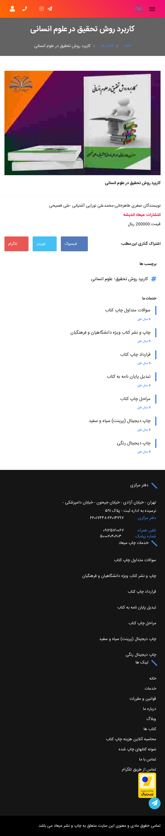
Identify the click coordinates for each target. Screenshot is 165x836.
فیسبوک (74, 244)
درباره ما (149, 709)
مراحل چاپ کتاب (135, 399)
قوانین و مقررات (142, 698)
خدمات (150, 688)
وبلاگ (151, 719)
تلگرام (16, 244)
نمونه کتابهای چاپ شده (137, 749)
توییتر (45, 244)
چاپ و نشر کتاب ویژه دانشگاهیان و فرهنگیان (110, 332)
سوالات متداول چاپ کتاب (127, 310)
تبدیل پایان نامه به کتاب (128, 376)
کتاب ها (107, 45)
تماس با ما (147, 759)
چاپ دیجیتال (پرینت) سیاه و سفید (119, 421)
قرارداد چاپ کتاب (135, 354)
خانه (127, 45)
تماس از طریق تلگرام (139, 769)
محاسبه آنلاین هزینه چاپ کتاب (131, 739)
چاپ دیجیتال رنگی (133, 443)
